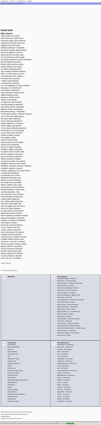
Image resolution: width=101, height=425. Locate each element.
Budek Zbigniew (12, 351)
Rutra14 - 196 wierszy (63, 380)
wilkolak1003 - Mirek (13, 359)
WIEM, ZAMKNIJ (70, 423)
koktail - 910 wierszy (63, 351)
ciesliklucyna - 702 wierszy (65, 361)
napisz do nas (25, 414)
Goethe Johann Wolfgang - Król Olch (68, 288)
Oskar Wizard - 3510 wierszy (65, 344)
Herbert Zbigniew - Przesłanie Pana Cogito (69, 283)
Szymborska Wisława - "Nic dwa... (67, 278)
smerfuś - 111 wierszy (63, 396)
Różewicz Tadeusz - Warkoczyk (66, 330)
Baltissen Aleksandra (14, 363)
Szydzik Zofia (11, 368)
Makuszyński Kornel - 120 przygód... (67, 307)
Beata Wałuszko (12, 382)
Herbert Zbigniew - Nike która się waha (68, 318)
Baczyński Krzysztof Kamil (15, 370)
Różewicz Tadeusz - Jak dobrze (66, 292)
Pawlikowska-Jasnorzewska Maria (18, 380)
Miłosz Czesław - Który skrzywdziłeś (67, 304)
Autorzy (3, 3)
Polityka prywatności (5, 416)
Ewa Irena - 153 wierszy (64, 389)
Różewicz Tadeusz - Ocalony (65, 285)
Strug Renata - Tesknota (64, 316)
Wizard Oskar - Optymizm (64, 297)
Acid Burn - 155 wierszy (64, 387)
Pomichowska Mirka (13, 373)
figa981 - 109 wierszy (63, 399)
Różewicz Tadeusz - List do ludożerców (68, 311)
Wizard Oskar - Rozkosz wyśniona (67, 290)
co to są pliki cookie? (62, 423)
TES (9, 356)
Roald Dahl (10, 3)
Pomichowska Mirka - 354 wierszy (67, 370)
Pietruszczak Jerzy (13, 354)
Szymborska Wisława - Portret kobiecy (68, 333)
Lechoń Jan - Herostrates (64, 321)
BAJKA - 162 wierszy (63, 385)
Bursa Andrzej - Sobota (64, 335)
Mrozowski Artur (12, 392)
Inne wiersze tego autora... (10, 270)
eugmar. (10, 387)
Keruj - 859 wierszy (62, 354)
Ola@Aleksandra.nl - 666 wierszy (67, 363)
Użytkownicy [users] (21, 1)
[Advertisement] (50, 16)
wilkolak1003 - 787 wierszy (65, 359)
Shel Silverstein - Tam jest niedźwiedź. (68, 323)
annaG (10, 366)
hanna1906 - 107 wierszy (64, 401)
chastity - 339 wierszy (63, 373)
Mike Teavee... (19, 3)
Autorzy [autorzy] (13, 1)
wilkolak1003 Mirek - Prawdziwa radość (68, 325)
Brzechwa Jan (12, 399)
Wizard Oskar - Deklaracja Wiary (66, 281)
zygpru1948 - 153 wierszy (64, 392)
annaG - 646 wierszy (63, 366)
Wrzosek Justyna (13, 375)
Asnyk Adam (11, 385)
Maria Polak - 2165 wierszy (65, 347)
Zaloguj (30, 1)
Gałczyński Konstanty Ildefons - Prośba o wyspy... (71, 328)
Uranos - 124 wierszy (63, 394)
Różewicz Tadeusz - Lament (65, 314)
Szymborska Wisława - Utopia (66, 302)
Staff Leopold (11, 377)
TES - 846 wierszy (62, 356)
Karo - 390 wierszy (62, 368)
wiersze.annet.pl (13, 418)
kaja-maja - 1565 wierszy (64, 349)
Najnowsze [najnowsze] (5, 1)
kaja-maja (10, 349)
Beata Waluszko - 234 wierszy (66, 375)
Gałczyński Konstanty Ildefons (16, 394)
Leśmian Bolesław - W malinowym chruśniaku (70, 299)
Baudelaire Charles (13, 401)
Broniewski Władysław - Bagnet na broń (68, 295)
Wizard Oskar (12, 344)
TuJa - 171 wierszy (62, 382)
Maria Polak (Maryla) (14, 347)
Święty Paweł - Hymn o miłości (66, 309)
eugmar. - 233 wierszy (63, 377)
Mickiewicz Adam (13, 396)
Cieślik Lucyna (12, 361)
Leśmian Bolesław (13, 389)
